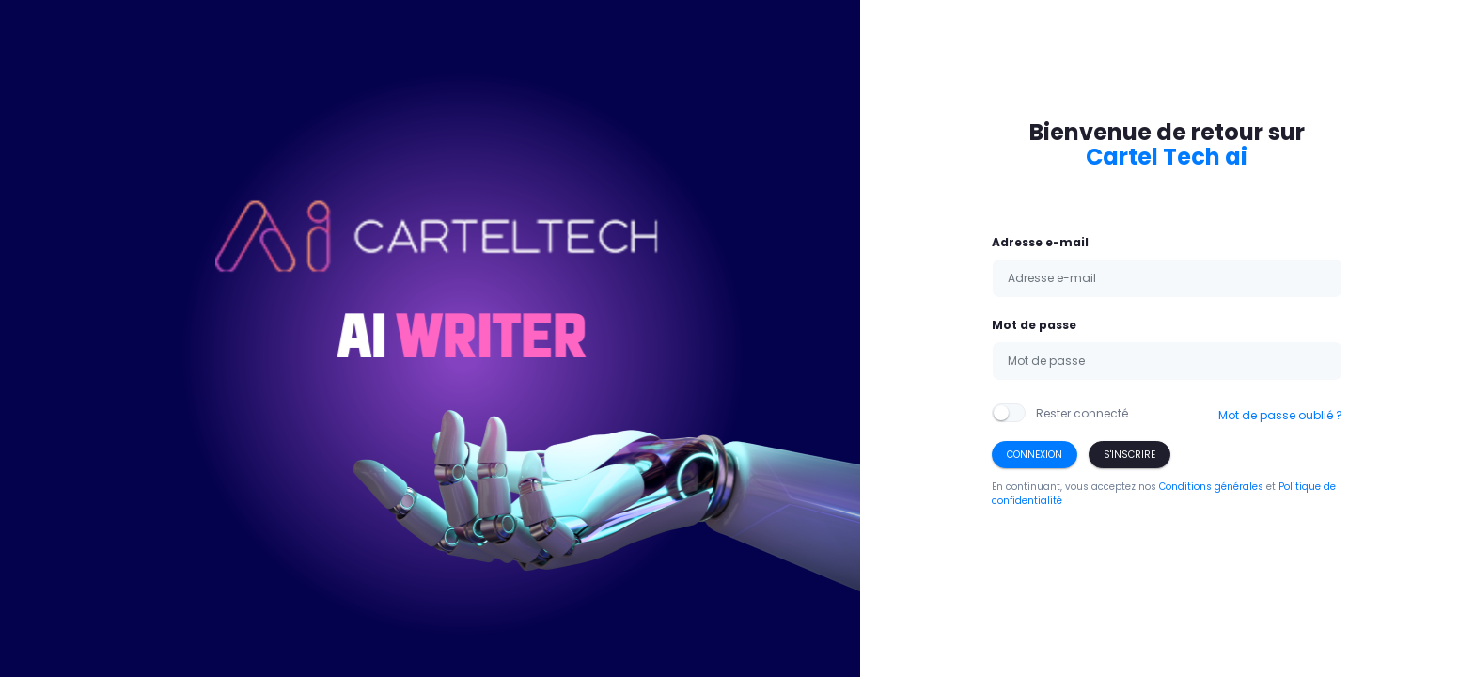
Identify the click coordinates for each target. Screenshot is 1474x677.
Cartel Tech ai (1166, 156)
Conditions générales (1211, 487)
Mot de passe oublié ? (1280, 415)
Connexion (1034, 455)
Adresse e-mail (1040, 242)
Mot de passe (1034, 325)
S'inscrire (1129, 455)
